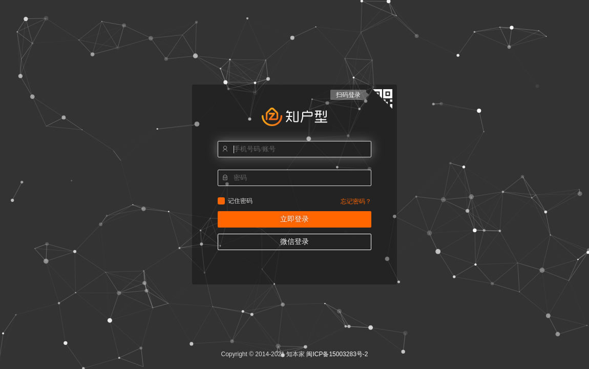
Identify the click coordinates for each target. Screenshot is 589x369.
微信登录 (294, 241)
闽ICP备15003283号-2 (337, 354)
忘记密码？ (356, 201)
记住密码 (221, 200)
